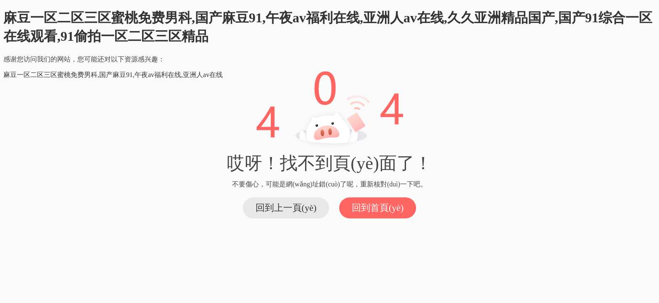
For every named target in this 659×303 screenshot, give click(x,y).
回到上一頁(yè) (286, 207)
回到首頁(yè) (377, 207)
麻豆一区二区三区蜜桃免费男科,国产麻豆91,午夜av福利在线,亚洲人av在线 (113, 74)
